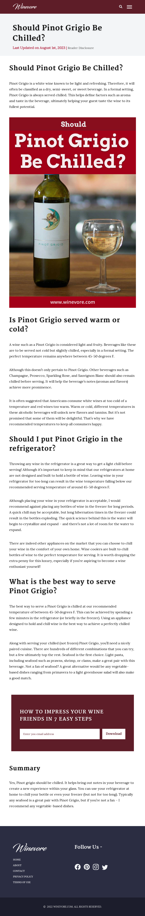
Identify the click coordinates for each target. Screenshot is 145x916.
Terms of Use (22, 882)
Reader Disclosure (81, 48)
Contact (19, 870)
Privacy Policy (23, 876)
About (17, 865)
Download (114, 734)
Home (17, 859)
